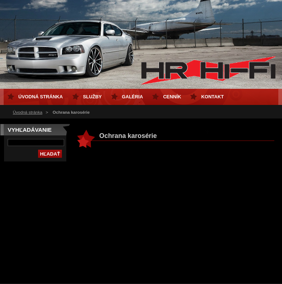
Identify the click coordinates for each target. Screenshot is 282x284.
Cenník (172, 96)
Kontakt (212, 96)
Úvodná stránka (27, 112)
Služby (92, 96)
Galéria (132, 96)
